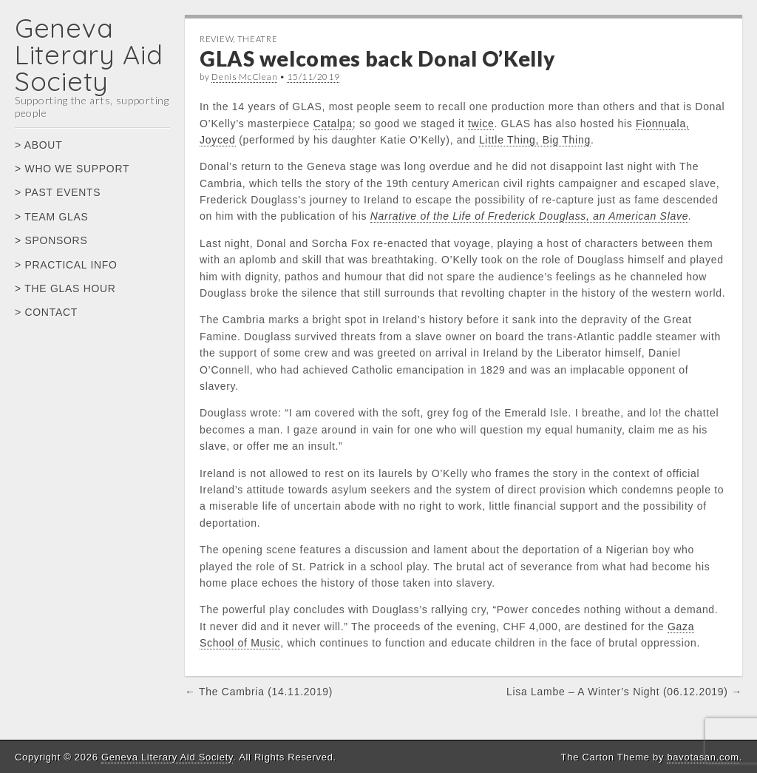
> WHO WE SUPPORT (72, 169)
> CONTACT (46, 312)
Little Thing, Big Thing (535, 140)
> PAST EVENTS (58, 192)
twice (481, 123)
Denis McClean (244, 76)
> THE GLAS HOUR (65, 288)
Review (216, 39)
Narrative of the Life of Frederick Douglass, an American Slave (529, 216)
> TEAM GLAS (52, 217)
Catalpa (333, 123)
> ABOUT (38, 145)
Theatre (257, 39)
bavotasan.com (703, 757)
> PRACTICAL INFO (66, 265)
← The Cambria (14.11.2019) (259, 692)
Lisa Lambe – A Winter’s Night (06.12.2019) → (624, 692)
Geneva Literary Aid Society (89, 54)
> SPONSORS (51, 240)
